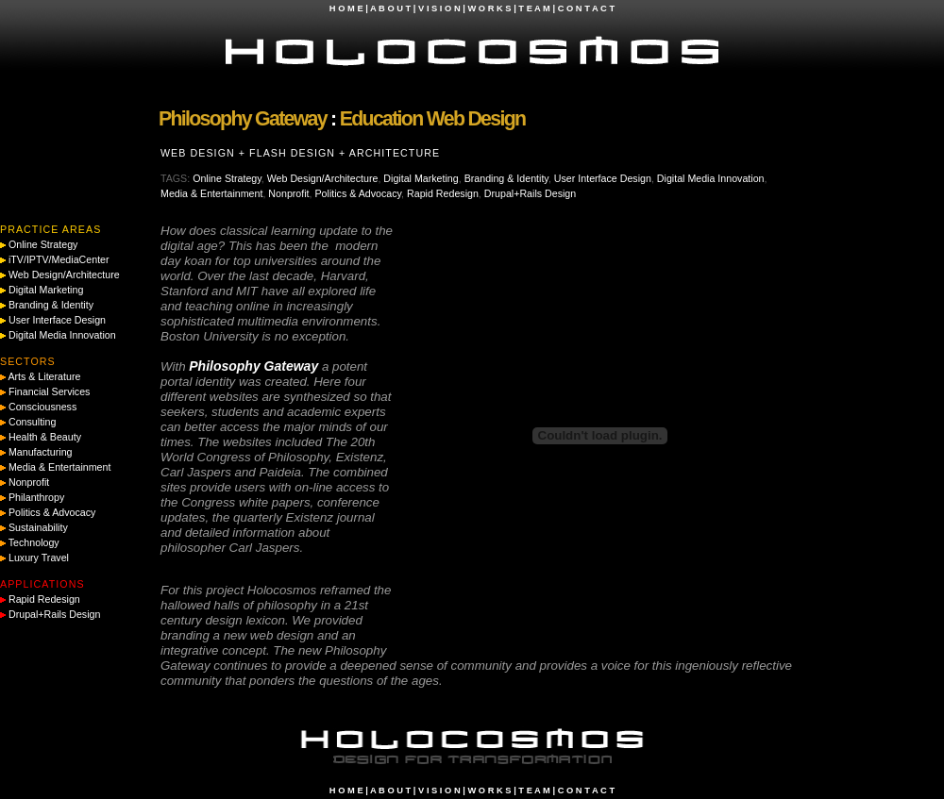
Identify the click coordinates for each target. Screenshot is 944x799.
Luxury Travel (38, 557)
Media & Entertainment (211, 193)
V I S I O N (439, 8)
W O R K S (489, 8)
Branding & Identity (506, 178)
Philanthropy (36, 497)
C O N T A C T (586, 8)
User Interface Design (602, 178)
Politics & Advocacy (358, 193)
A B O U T (390, 8)
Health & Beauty (44, 436)
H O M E (346, 8)
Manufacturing (40, 452)
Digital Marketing (420, 178)
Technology (33, 542)
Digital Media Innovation (711, 178)
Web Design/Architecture (323, 178)
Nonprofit (288, 193)
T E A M (534, 8)
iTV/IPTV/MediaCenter (59, 259)
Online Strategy (227, 178)
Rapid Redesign (443, 193)
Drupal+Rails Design (530, 193)
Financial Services (49, 391)
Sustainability (38, 527)
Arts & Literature (44, 376)
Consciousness (42, 406)
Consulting (32, 421)
